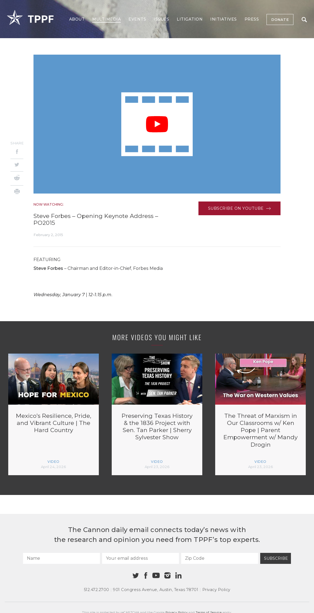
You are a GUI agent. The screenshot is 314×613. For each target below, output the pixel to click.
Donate (280, 19)
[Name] (61, 558)
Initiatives (223, 19)
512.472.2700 (96, 589)
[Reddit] (16, 178)
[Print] (16, 192)
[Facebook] (16, 152)
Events (137, 19)
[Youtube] (156, 575)
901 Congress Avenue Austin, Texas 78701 (155, 589)
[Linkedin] (178, 575)
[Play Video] (157, 124)
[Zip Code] (219, 558)
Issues (161, 19)
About (77, 19)
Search (304, 19)
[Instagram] (167, 575)
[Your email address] (140, 558)
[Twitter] (16, 165)
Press (252, 19)
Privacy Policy (216, 589)
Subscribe (276, 558)
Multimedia (106, 19)
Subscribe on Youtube (239, 208)
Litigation (190, 19)
